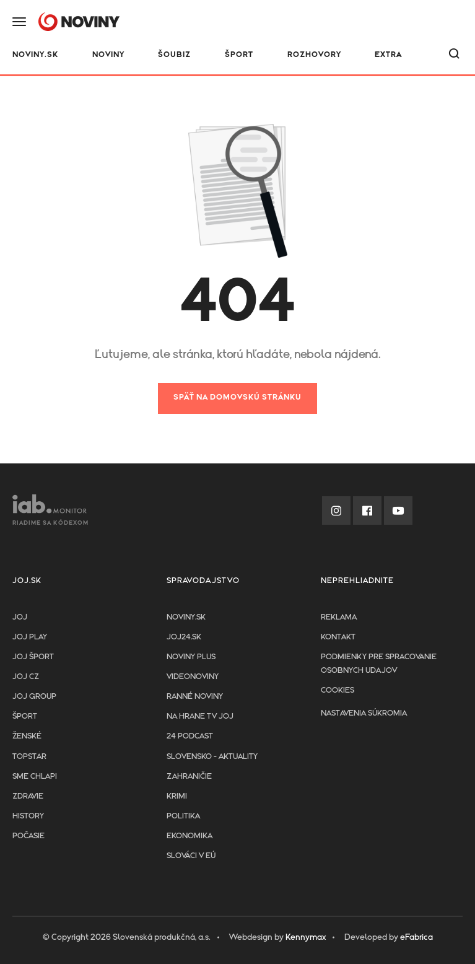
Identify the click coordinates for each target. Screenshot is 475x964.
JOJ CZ (25, 677)
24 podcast (190, 736)
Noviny (108, 55)
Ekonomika (189, 836)
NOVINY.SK (35, 55)
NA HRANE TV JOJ (200, 716)
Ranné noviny (195, 697)
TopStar (29, 757)
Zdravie (27, 796)
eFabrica (416, 937)
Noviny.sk (186, 617)
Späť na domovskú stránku (237, 397)
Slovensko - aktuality (212, 757)
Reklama (339, 617)
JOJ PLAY (29, 637)
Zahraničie (189, 777)
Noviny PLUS (191, 657)
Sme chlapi (34, 777)
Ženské (26, 736)
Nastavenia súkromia (364, 713)
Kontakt (338, 637)
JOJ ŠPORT (33, 657)
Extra (388, 55)
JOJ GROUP (34, 697)
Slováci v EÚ (191, 856)
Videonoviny (193, 677)
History (28, 816)
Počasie (28, 836)
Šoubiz (174, 55)
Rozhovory (314, 55)
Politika (183, 816)
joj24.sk (184, 637)
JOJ (19, 617)
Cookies (337, 690)
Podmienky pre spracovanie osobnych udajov (379, 664)
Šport (239, 55)
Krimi (177, 796)
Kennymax (305, 937)
